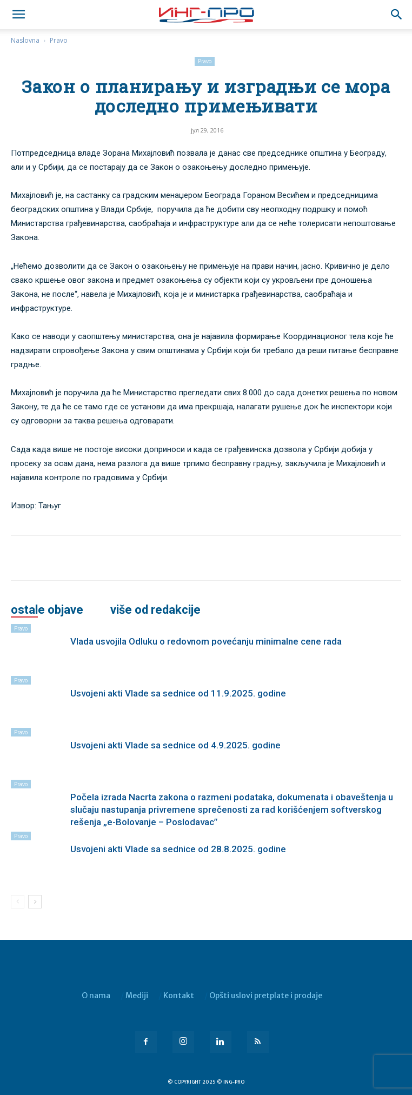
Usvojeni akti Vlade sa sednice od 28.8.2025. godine (178, 849)
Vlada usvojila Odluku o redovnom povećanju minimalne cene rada (206, 641)
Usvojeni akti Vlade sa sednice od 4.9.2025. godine (175, 745)
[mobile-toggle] (18, 14)
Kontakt (178, 995)
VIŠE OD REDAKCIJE (155, 609)
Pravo (59, 40)
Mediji (136, 995)
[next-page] (35, 901)
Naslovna (25, 40)
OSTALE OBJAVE (47, 609)
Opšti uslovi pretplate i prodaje (265, 995)
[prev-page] (17, 901)
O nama (96, 995)
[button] (397, 14)
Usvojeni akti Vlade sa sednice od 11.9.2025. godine (178, 693)
